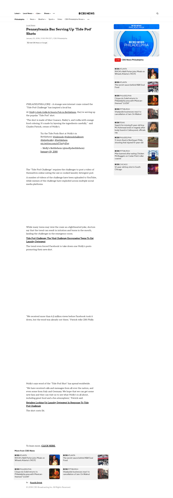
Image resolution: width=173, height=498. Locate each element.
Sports (52, 19)
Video (59, 19)
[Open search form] (157, 13)
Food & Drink (36, 482)
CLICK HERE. (48, 445)
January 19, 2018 (49, 151)
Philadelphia (19, 19)
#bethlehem (61, 140)
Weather (42, 19)
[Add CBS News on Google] (37, 43)
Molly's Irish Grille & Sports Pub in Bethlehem (52, 112)
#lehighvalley (47, 140)
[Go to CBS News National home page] (86, 13)
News (33, 19)
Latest (18, 13)
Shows (47, 13)
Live (39, 13)
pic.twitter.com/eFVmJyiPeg (54, 143)
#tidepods (58, 136)
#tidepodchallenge (74, 136)
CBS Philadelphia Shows (75, 19)
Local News (28, 13)
